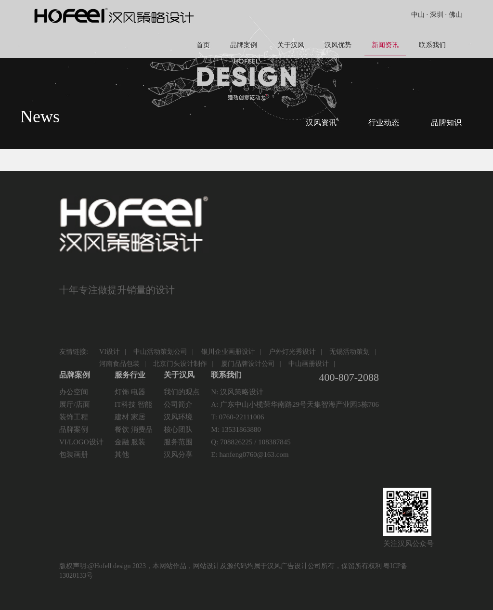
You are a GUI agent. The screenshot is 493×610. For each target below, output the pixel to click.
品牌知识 (446, 122)
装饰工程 (73, 417)
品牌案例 (243, 45)
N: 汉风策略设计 (237, 392)
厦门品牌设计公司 (248, 363)
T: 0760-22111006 (237, 417)
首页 (203, 45)
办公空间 (73, 392)
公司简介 (178, 404)
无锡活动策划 (349, 351)
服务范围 (178, 442)
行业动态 (383, 122)
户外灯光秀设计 (292, 351)
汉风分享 (178, 454)
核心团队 (178, 429)
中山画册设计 (308, 363)
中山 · (419, 14)
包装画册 (73, 454)
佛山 (455, 14)
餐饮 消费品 (134, 429)
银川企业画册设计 (228, 351)
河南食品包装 (119, 363)
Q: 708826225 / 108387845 (250, 442)
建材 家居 (130, 417)
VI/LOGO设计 (81, 442)
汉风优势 (337, 45)
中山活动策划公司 (160, 351)
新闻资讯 (385, 48)
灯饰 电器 (130, 392)
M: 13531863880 (236, 429)
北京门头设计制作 (180, 363)
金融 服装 (130, 442)
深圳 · (438, 14)
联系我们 (432, 45)
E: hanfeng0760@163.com (249, 454)
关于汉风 (290, 45)
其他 (122, 454)
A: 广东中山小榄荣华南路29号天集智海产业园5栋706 (295, 404)
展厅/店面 (74, 404)
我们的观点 (182, 392)
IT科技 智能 (133, 404)
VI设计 (109, 351)
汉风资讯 (321, 122)
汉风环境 (178, 417)
